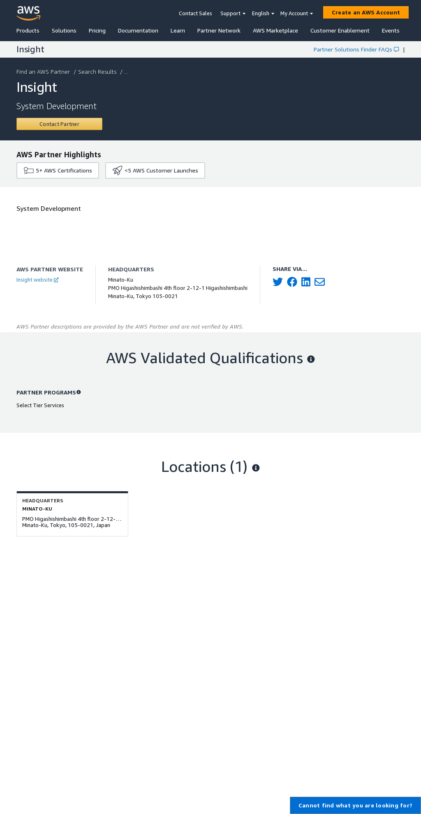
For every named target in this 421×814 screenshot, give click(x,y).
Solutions (64, 30)
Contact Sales (195, 13)
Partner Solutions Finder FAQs (356, 49)
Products (27, 30)
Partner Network (219, 30)
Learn (178, 30)
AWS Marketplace (275, 30)
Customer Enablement (340, 30)
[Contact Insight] (59, 124)
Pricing (97, 30)
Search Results (98, 71)
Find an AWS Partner (44, 71)
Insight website (37, 279)
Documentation (138, 30)
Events (391, 30)
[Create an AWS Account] (366, 12)
